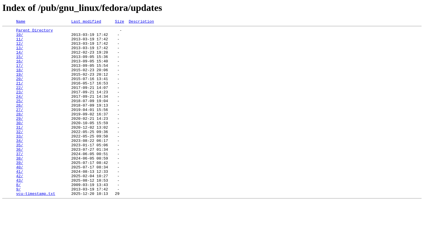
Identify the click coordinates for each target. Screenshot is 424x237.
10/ (19, 37)
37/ (19, 180)
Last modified (86, 22)
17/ (19, 74)
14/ (19, 58)
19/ (19, 84)
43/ (19, 212)
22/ (19, 100)
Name (20, 22)
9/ (18, 222)
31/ (19, 148)
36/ (19, 175)
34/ (19, 164)
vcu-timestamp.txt (35, 228)
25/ (19, 116)
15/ (19, 63)
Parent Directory (34, 31)
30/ (19, 143)
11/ (19, 42)
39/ (19, 190)
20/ (19, 90)
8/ (18, 217)
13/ (19, 53)
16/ (19, 69)
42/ (19, 206)
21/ (19, 95)
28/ (19, 132)
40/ (19, 196)
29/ (19, 137)
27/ (19, 127)
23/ (19, 106)
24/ (19, 111)
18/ (19, 79)
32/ (19, 153)
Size (119, 22)
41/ (19, 201)
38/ (19, 185)
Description (141, 22)
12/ (19, 47)
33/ (19, 159)
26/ (19, 122)
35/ (19, 169)
